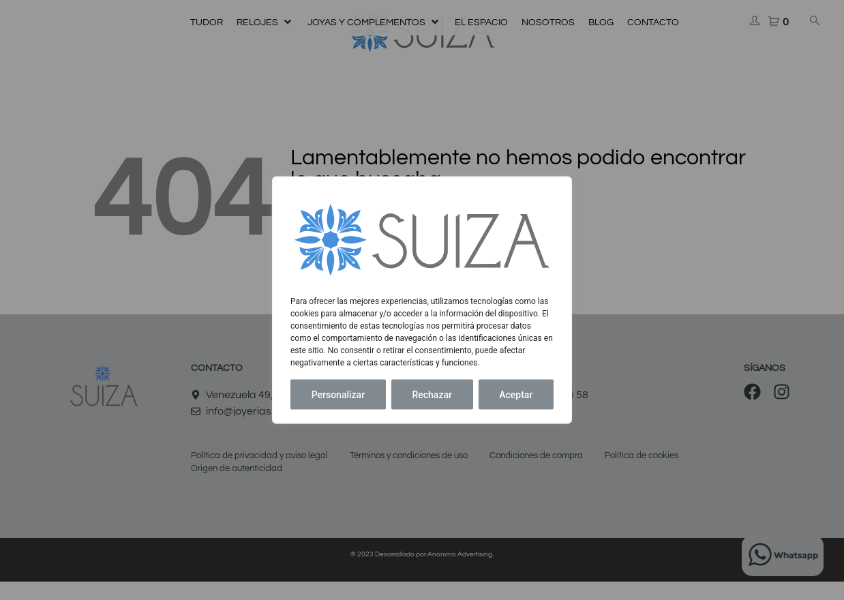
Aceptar (515, 394)
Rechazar (431, 394)
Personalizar (338, 394)
